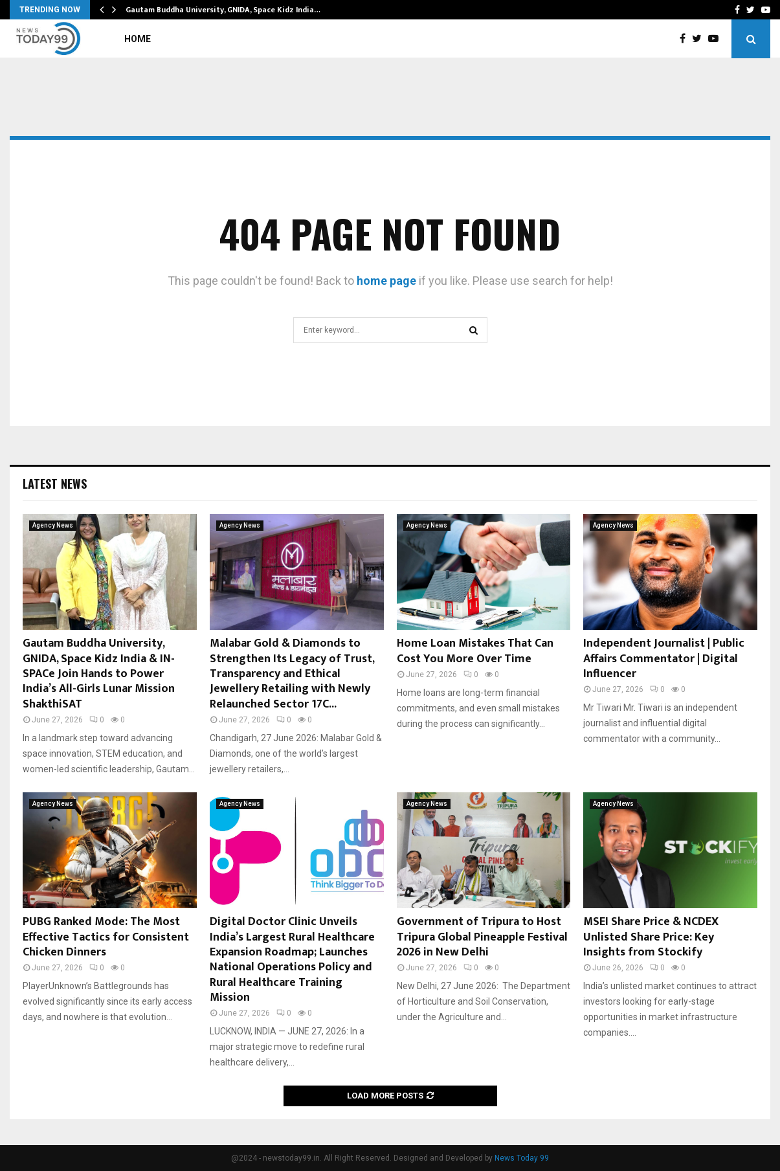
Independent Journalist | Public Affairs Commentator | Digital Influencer (663, 659)
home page (386, 280)
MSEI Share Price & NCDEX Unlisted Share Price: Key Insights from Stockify (651, 937)
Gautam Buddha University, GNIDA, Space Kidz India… (223, 9)
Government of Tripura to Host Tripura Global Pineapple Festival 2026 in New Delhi (482, 937)
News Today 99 (522, 1158)
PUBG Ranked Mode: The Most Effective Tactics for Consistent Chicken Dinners (106, 937)
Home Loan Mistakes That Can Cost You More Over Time (475, 651)
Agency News (52, 525)
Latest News (55, 483)
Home (137, 39)
